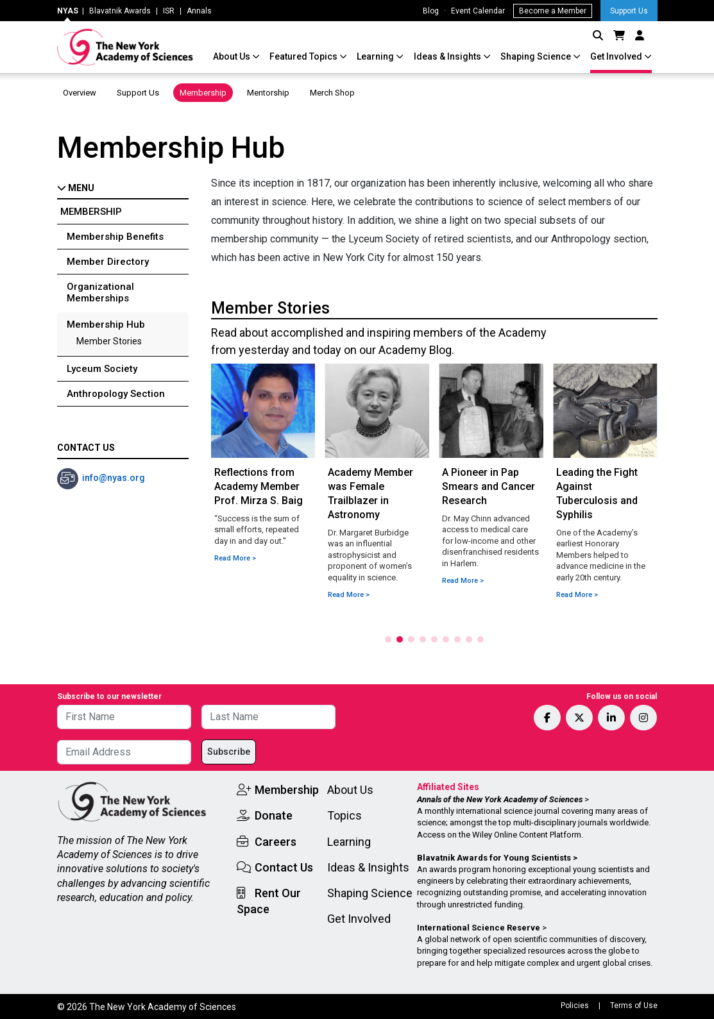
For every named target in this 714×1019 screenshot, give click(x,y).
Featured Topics (304, 56)
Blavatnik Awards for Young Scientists (494, 858)
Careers (275, 841)
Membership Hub (106, 324)
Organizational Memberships (100, 292)
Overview (79, 92)
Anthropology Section (116, 394)
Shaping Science (536, 56)
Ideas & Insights (448, 56)
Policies (575, 1005)
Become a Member (552, 10)
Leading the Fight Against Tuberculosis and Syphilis (597, 493)
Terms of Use (634, 1005)
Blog (431, 10)
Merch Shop (332, 92)
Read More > (235, 558)
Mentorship (268, 92)
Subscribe (228, 751)
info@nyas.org (113, 478)
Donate (274, 815)
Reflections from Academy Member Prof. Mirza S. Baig (258, 486)
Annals (199, 10)
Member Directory (108, 261)
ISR (168, 10)
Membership (203, 92)
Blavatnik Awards (120, 10)
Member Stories (109, 341)
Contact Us (284, 867)
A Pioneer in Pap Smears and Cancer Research (488, 486)
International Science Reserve (478, 927)
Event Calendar (478, 10)
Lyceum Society (102, 369)
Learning (376, 56)
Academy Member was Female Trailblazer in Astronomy (370, 493)
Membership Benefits (115, 236)
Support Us (629, 10)
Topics (344, 815)
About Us (232, 56)
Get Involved (617, 56)
